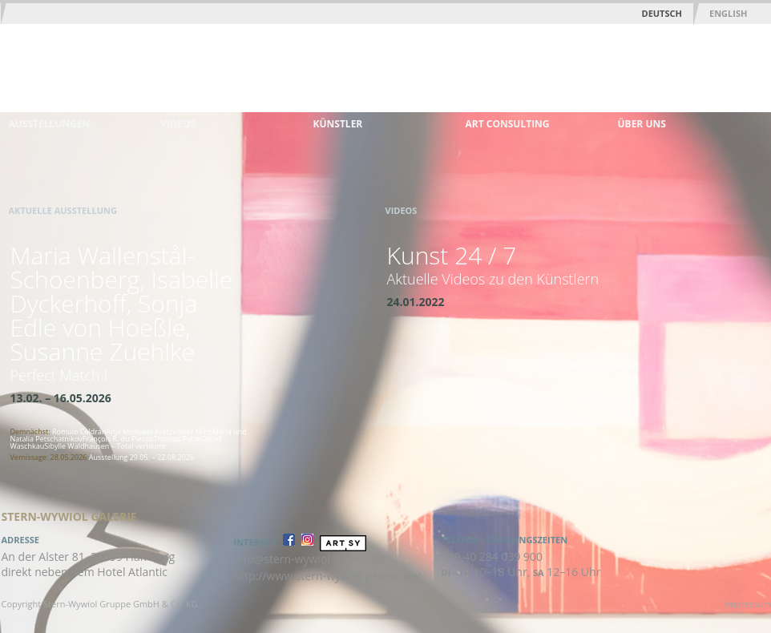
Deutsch (662, 13)
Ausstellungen (50, 124)
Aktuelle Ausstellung (63, 210)
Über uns (642, 124)
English (728, 13)
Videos (178, 124)
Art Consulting (508, 124)
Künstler (338, 124)
